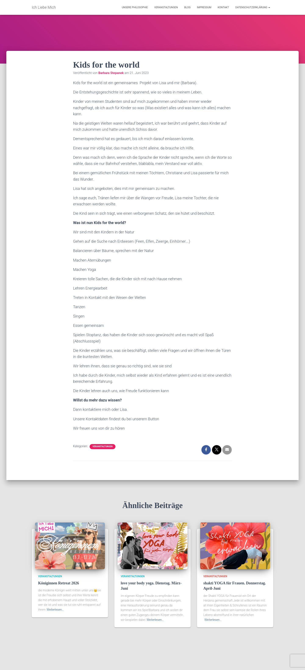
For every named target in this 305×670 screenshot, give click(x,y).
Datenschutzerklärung (252, 7)
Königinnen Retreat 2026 (58, 583)
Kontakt (223, 7)
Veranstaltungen (166, 7)
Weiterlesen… (55, 609)
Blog (187, 7)
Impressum (204, 7)
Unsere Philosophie (135, 7)
